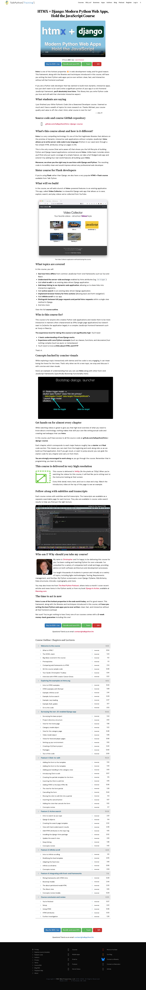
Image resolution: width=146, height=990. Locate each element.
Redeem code (37, 955)
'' (22, 2)
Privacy (35, 960)
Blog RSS (35, 968)
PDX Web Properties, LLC (65, 979)
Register (129, 2)
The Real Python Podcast (69, 585)
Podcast (121, 2)
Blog (115, 2)
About (34, 973)
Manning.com (41, 591)
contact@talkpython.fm (84, 632)
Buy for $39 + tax (53, 64)
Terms (34, 963)
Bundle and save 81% (71, 64)
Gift (97, 64)
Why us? (88, 2)
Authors (109, 2)
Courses (81, 2)
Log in (136, 2)
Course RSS (36, 965)
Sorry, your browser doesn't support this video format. (73, 39)
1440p (77, 471)
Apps (103, 2)
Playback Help (37, 970)
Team (86, 64)
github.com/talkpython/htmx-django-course (60, 124)
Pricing (35, 949)
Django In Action (92, 588)
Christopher (68, 559)
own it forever (79, 60)
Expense (40, 952)
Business (96, 2)
